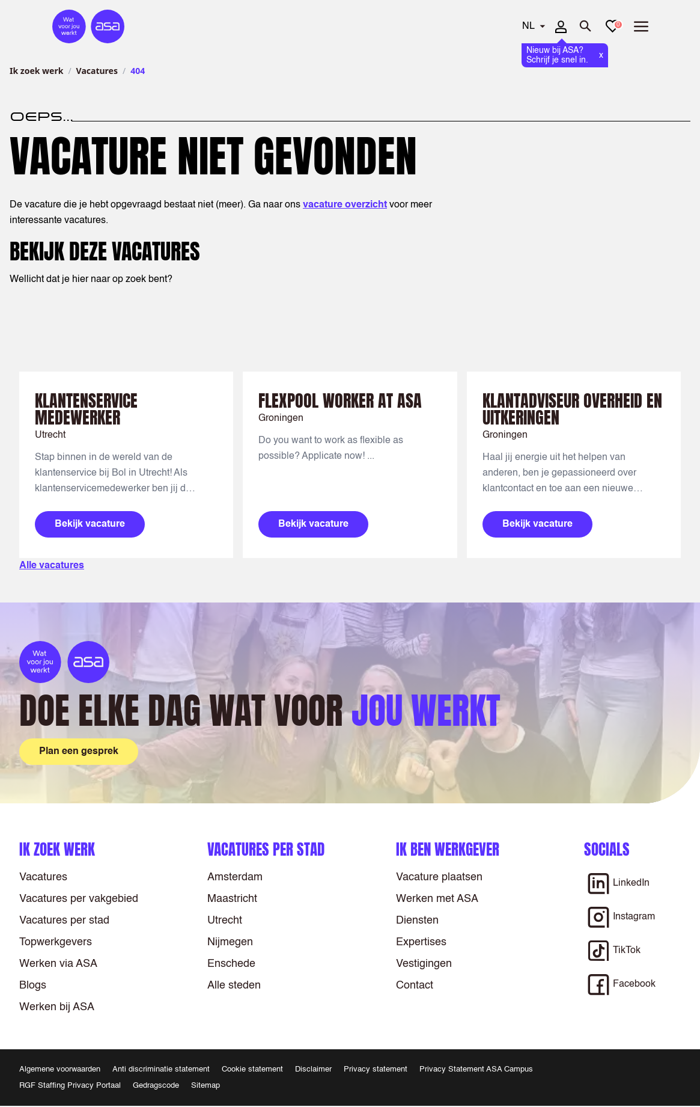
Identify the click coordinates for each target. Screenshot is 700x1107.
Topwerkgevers (55, 942)
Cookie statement (252, 1069)
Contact (414, 985)
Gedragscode (156, 1086)
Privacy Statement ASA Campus (476, 1069)
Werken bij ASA (56, 1007)
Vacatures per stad (64, 920)
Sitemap (205, 1086)
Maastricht (232, 899)
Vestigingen (424, 963)
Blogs (32, 985)
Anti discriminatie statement (161, 1069)
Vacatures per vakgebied (78, 899)
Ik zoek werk (36, 70)
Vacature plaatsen (439, 877)
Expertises (421, 942)
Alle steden (234, 985)
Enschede (231, 963)
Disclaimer (313, 1069)
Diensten (417, 920)
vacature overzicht (345, 205)
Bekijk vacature (90, 524)
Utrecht (224, 920)
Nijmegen (230, 942)
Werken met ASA (437, 899)
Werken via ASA (58, 963)
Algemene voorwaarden (59, 1069)
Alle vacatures (51, 566)
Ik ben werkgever (447, 849)
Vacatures (97, 70)
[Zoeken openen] (585, 26)
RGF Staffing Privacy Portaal (70, 1086)
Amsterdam (235, 877)
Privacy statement (375, 1069)
